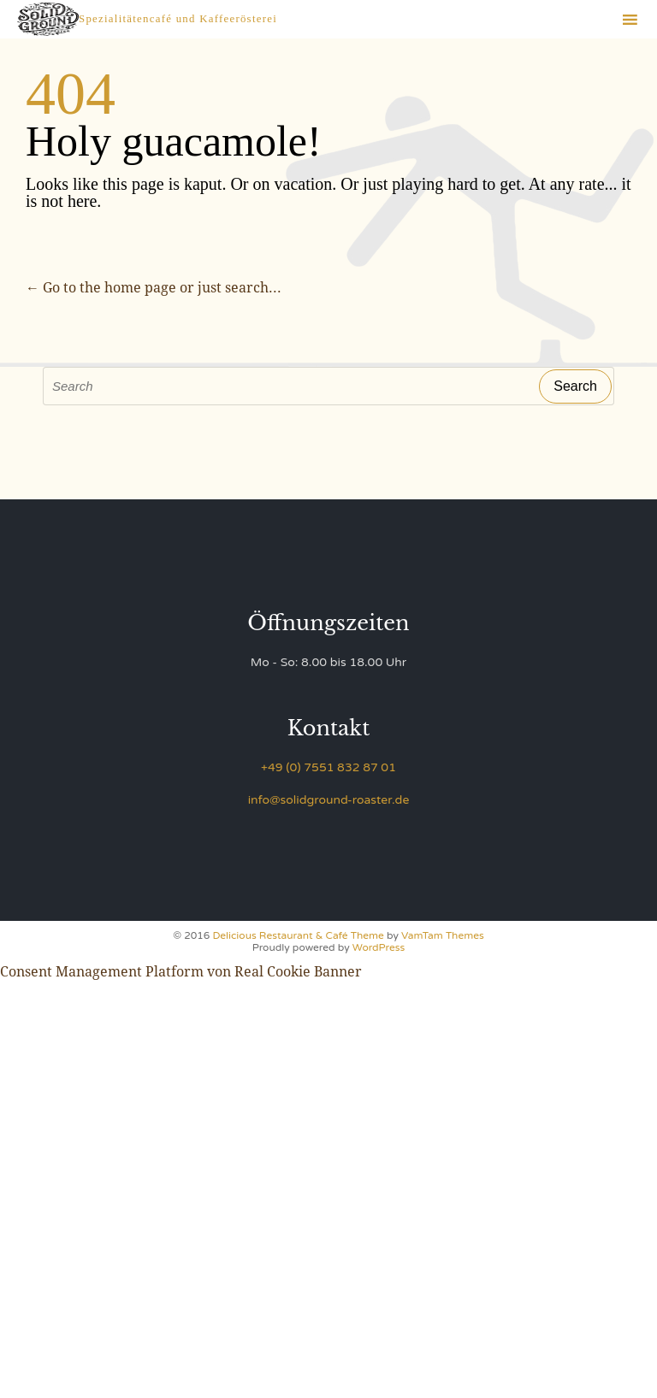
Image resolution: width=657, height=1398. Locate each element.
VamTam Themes (442, 935)
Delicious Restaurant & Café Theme (297, 935)
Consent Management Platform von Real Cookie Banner (181, 972)
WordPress (378, 947)
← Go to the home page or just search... (153, 288)
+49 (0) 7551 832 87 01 (328, 767)
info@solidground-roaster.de (329, 800)
